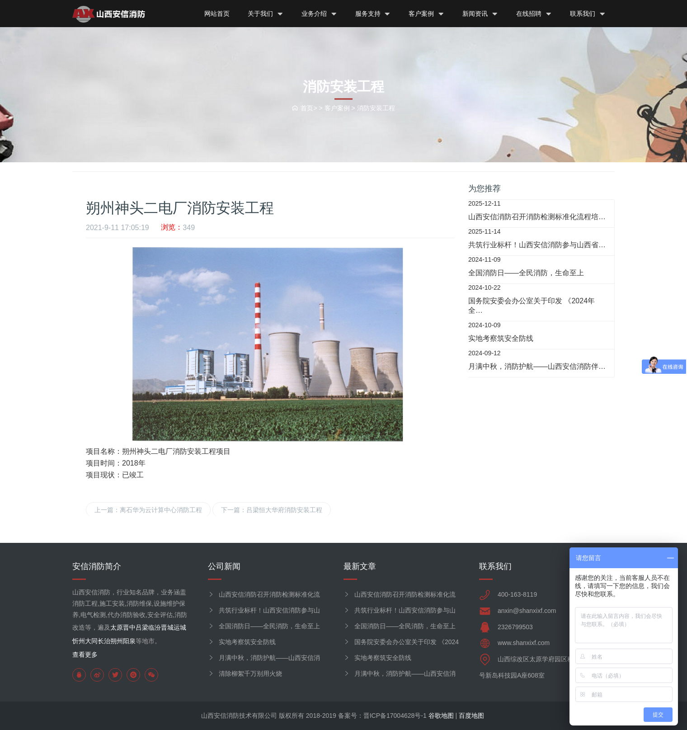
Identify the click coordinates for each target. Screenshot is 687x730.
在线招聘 (534, 13)
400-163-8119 (517, 594)
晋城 (167, 627)
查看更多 (85, 654)
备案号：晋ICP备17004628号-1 (382, 715)
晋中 (129, 627)
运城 (180, 627)
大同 (91, 641)
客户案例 (426, 13)
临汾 (154, 627)
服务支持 (373, 13)
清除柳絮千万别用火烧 (250, 673)
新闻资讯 (480, 13)
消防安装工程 (376, 107)
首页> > (308, 107)
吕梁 (142, 627)
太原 (116, 627)
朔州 (116, 641)
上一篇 (148, 509)
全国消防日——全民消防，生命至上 (269, 626)
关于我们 (265, 13)
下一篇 (271, 509)
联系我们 (588, 13)
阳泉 (129, 641)
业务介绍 (319, 13)
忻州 (78, 641)
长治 (104, 641)
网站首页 (217, 13)
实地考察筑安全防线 (247, 641)
